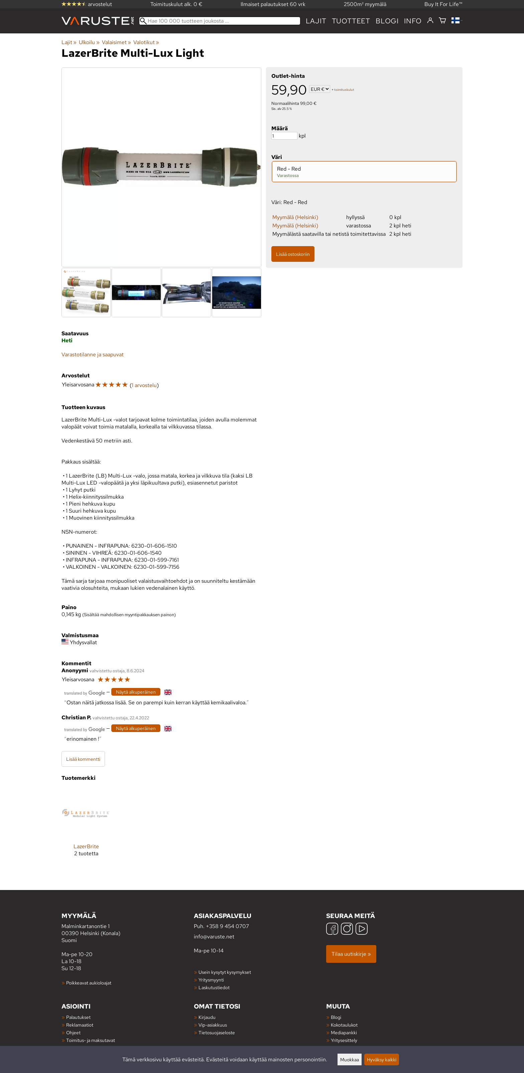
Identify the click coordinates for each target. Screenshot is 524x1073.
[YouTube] (362, 929)
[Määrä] (284, 136)
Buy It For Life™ (443, 4)
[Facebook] (332, 929)
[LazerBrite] (86, 827)
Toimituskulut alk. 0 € (176, 4)
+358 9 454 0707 (227, 926)
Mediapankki (344, 1032)
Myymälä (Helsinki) (295, 217)
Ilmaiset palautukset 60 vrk (273, 4)
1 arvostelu (144, 385)
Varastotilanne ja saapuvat (92, 354)
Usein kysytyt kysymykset (225, 972)
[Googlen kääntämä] (84, 692)
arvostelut (86, 4)
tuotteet (351, 20)
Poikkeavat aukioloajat (88, 982)
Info (413, 20)
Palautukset (78, 1017)
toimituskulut (344, 89)
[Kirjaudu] (430, 21)
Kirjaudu (207, 1017)
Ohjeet (73, 1032)
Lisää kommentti (83, 759)
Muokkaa (349, 1059)
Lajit (316, 20)
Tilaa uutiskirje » (351, 953)
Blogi (336, 1017)
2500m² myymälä (365, 4)
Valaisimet (116, 42)
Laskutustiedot (214, 987)
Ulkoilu (89, 42)
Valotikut (146, 42)
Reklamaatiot (79, 1025)
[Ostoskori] (442, 21)
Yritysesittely (344, 1040)
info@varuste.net (214, 936)
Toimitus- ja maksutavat (90, 1040)
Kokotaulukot (344, 1025)
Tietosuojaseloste (217, 1032)
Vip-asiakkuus (213, 1025)
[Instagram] (347, 929)
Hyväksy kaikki (381, 1059)
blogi (387, 20)
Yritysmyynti (211, 979)
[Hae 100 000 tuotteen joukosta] (219, 21)
